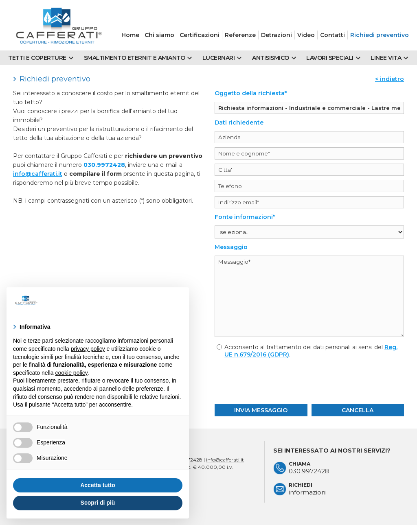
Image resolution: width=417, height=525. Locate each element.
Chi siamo (159, 35)
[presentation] (309, 380)
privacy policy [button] (88, 349)
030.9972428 (104, 164)
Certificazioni (199, 35)
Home (130, 35)
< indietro (389, 79)
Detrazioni (276, 35)
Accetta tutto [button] (97, 485)
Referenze (240, 35)
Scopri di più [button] (98, 502)
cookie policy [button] (71, 373)
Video (306, 35)
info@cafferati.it (37, 173)
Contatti (332, 35)
